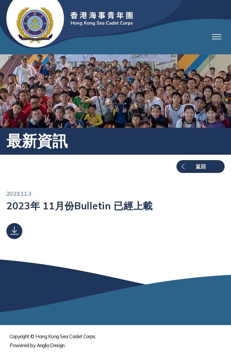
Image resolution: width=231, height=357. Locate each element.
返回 (201, 166)
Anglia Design (51, 345)
